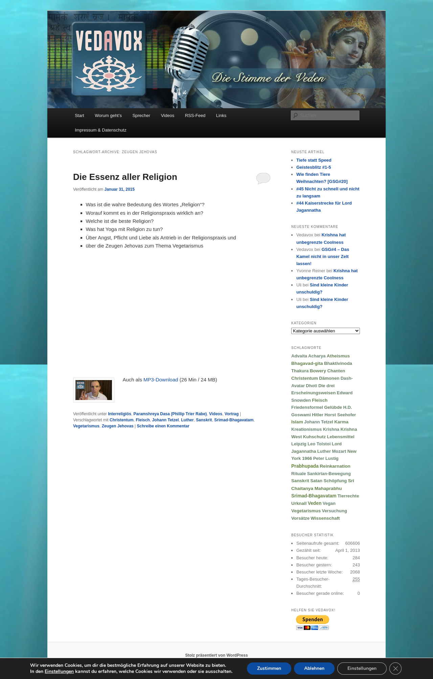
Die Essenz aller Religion (125, 177)
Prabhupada (305, 466)
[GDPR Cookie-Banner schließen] (395, 668)
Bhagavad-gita (307, 363)
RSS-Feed (195, 115)
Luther (187, 420)
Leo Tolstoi (319, 443)
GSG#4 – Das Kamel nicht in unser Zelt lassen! (322, 256)
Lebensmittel (340, 436)
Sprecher (141, 115)
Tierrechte (348, 495)
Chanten (336, 370)
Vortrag (232, 414)
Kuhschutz (314, 436)
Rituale (298, 473)
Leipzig (298, 443)
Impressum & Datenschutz (100, 130)
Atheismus (338, 355)
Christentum (122, 420)
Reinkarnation (335, 466)
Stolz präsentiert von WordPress (216, 655)
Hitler (317, 414)
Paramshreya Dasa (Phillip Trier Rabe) (170, 414)
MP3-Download (160, 379)
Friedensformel (307, 407)
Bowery (318, 370)
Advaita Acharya (308, 355)
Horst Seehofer (340, 414)
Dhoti (311, 385)
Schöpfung (335, 480)
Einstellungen (362, 668)
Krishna (331, 429)
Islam (297, 421)
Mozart (339, 451)
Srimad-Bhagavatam (233, 420)
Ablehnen (314, 668)
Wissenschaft (325, 518)
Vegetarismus (86, 426)
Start (79, 115)
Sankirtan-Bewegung (329, 473)
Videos (168, 115)
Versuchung (334, 510)
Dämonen (329, 378)
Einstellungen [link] (59, 671)
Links (221, 115)
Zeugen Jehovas (118, 426)
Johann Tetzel (165, 420)
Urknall (298, 503)
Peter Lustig (326, 458)
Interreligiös (119, 414)
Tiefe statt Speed (314, 160)
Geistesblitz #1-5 (313, 167)
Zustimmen (269, 668)
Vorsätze (300, 518)
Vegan (329, 503)
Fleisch (143, 420)
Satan (316, 480)
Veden (315, 503)
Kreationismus (306, 429)
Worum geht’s (108, 115)
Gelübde (333, 407)
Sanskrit (204, 420)
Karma (341, 421)
